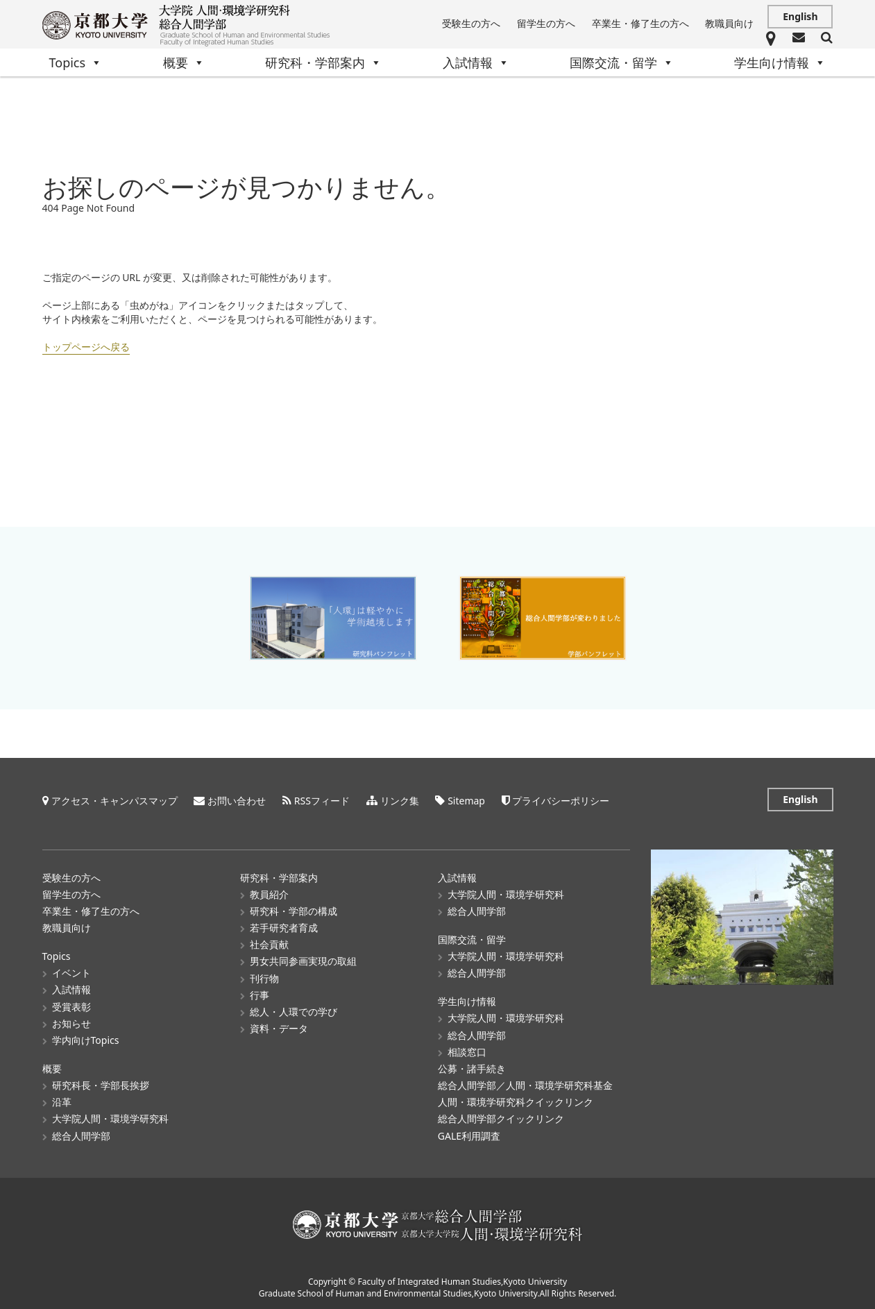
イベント (71, 972)
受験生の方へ (471, 23)
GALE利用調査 (469, 1135)
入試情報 (476, 62)
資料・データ (279, 1027)
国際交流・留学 (622, 62)
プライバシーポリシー (560, 799)
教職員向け (729, 23)
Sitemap (466, 799)
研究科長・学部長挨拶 (100, 1084)
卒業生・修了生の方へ (640, 23)
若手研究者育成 (284, 927)
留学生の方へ (546, 23)
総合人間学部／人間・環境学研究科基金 (525, 1084)
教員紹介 (269, 893)
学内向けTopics (85, 1039)
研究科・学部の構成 (293, 910)
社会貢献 (269, 943)
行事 (259, 994)
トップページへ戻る (86, 346)
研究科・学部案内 (323, 62)
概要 (184, 62)
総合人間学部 (81, 1135)
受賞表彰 (71, 1006)
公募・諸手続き (472, 1067)
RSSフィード (322, 799)
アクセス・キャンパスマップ (114, 799)
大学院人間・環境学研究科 (110, 1117)
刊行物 (264, 977)
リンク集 (399, 799)
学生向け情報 (780, 62)
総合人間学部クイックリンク (501, 1117)
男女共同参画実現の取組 (303, 960)
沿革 (61, 1101)
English (800, 16)
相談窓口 (467, 1051)
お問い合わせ (236, 799)
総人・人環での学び (293, 1010)
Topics (76, 62)
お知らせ (71, 1022)
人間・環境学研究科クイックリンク (515, 1101)
